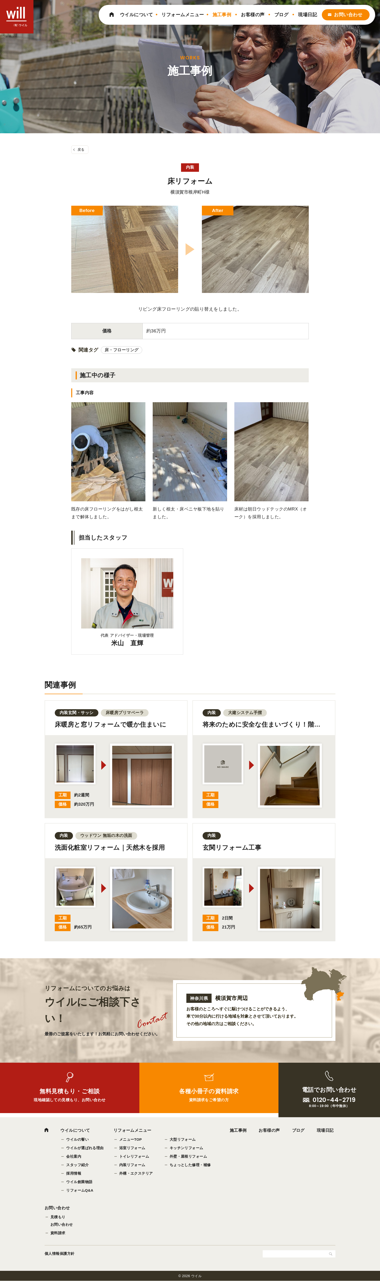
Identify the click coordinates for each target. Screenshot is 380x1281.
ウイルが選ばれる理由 (85, 1148)
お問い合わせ (348, 14)
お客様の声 (252, 14)
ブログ (281, 14)
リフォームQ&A (79, 1190)
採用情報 (73, 1173)
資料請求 (57, 1233)
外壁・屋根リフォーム (188, 1156)
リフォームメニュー (182, 14)
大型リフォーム (183, 1139)
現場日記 (307, 14)
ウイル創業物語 (79, 1182)
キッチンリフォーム (186, 1148)
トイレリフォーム (134, 1156)
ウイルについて (136, 14)
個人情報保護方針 (60, 1253)
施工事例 (222, 14)
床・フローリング (122, 350)
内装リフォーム (132, 1165)
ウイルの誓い (77, 1139)
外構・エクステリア (136, 1173)
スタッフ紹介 (77, 1165)
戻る (81, 149)
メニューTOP (130, 1139)
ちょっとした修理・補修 (190, 1165)
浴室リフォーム (132, 1148)
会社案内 (73, 1156)
